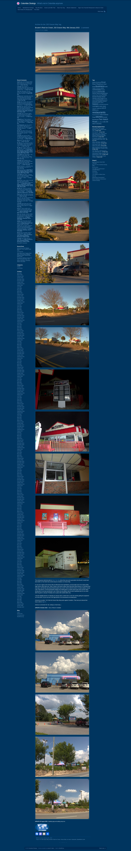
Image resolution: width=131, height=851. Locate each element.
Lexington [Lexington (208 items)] (95, 106)
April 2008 (19, 601)
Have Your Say (61, 7)
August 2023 (20, 321)
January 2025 (20, 295)
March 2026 (19, 274)
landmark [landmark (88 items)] (106, 104)
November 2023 (20, 317)
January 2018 (20, 423)
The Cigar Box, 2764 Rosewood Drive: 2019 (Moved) (99, 151)
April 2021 (19, 364)
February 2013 (20, 512)
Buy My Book (39, 7)
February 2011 (20, 549)
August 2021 (20, 358)
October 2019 (20, 391)
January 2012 (20, 532)
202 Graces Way (45, 839)
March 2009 (19, 584)
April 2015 (19, 473)
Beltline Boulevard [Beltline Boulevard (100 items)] (96, 82)
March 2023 (19, 329)
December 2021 (20, 352)
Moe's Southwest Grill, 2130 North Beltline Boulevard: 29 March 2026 (99, 148)
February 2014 (20, 494)
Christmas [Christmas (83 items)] (98, 88)
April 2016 (19, 455)
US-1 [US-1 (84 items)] (98, 122)
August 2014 (20, 485)
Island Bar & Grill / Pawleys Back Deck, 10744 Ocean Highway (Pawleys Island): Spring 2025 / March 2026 (24, 255)
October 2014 (20, 482)
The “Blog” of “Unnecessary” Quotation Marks (98, 169)
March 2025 (19, 292)
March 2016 (19, 456)
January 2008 (20, 605)
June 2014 (19, 488)
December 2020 (20, 370)
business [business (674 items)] (100, 86)
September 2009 (20, 575)
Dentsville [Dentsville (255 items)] (101, 92)
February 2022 (20, 349)
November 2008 (20, 590)
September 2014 (20, 484)
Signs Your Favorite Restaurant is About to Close (90, 7)
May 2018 (19, 417)
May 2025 (19, 289)
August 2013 (20, 503)
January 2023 (20, 332)
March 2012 (19, 529)
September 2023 (20, 320)
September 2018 (20, 411)
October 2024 (20, 300)
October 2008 (20, 591)
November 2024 (20, 298)
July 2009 (19, 578)
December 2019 (20, 388)
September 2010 (20, 557)
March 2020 (19, 383)
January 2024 (20, 314)
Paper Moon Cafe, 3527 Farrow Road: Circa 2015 (99, 145)
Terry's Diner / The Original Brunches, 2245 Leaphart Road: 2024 (24, 249)
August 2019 (20, 394)
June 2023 (19, 324)
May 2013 (19, 508)
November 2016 (20, 444)
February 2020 (20, 385)
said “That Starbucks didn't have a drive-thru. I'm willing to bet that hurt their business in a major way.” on (24, 83)
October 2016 (20, 446)
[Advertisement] (65, 18)
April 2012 (19, 528)
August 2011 (20, 540)
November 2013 (20, 499)
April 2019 (19, 400)
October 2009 (20, 573)
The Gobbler (95, 172)
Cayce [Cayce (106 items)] (94, 88)
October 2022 (20, 336)
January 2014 (20, 496)
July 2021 (19, 359)
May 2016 (19, 453)
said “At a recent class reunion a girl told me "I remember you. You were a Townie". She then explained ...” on (25, 127)
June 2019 (19, 397)
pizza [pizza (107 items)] (97, 110)
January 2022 (20, 350)
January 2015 (20, 478)
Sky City (94, 175)
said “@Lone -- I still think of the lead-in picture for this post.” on (25, 167)
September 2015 (20, 465)
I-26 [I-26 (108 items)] (100, 104)
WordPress (61, 848)
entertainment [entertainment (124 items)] (104, 93)
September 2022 (20, 338)
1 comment (85, 28)
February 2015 (20, 476)
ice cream (69, 839)
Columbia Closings (28, 3)
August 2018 (20, 412)
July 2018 (19, 414)
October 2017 (20, 427)
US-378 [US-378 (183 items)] (105, 122)
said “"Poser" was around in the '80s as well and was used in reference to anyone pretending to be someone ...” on (25, 103)
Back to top (101, 848)
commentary (20, 268)
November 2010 (20, 553)
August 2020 (20, 376)
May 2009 (19, 581)
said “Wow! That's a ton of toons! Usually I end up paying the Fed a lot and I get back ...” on (24, 132)
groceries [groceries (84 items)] (105, 100)
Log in (18, 612)
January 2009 (20, 587)
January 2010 (20, 569)
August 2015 (20, 467)
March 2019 (19, 402)
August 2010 (20, 558)
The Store (36, 9)
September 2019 (20, 393)
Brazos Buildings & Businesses (99, 178)
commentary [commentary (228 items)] (96, 90)
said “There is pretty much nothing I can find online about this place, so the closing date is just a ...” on (24, 210)
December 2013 (20, 497)
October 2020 (20, 373)
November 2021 (20, 353)
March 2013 (19, 511)
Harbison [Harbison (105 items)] (100, 101)
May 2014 (19, 490)
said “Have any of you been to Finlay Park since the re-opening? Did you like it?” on (24, 205)
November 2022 (20, 335)
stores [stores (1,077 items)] (99, 116)
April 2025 (19, 291)
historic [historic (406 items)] (95, 104)
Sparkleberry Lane (81, 839)
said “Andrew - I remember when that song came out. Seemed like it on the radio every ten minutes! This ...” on (25, 88)
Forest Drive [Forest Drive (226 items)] (101, 97)
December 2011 (20, 534)
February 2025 (20, 294)
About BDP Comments (22, 243)
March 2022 (19, 347)
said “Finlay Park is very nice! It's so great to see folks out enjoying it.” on (25, 195)
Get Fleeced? (20, 251)
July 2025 (19, 286)
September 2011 (20, 538)
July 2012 (19, 523)
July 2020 (19, 377)
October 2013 (20, 500)
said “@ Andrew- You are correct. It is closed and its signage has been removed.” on (24, 93)
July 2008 (19, 596)
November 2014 (20, 481)
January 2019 (20, 405)
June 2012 (19, 525)
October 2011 (20, 537)
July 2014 (19, 487)
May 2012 (19, 526)
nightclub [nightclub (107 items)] (99, 108)
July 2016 (19, 450)
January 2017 (20, 441)
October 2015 (20, 464)
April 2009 (19, 582)
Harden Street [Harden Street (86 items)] (100, 102)
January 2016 (20, 459)
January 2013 (20, 514)
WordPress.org (20, 616)
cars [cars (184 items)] (106, 86)
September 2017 (20, 429)
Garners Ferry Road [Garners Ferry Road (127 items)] (98, 98)
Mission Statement (71, 7)
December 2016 (20, 443)
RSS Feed (100, 11)
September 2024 (20, 302)
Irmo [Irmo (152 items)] (102, 104)
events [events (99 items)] (94, 95)
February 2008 (20, 604)
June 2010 (19, 561)
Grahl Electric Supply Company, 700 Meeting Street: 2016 (100, 154)
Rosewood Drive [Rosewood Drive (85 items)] (96, 114)
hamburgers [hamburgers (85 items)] (95, 101)
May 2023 (19, 326)
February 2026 (20, 276)
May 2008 (19, 599)
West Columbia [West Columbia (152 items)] (96, 123)
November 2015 (20, 462)
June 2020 (19, 379)
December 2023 (20, 315)
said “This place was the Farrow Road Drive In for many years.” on (25, 222)
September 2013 (20, 502)
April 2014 (19, 491)
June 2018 (19, 415)
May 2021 (19, 362)
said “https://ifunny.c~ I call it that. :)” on (25, 240)
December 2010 (20, 552)
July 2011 (19, 541)
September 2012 (20, 520)
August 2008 (20, 594)
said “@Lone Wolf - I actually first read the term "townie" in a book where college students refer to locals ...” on (25, 137)
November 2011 (20, 535)
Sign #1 (44, 602)
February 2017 (20, 440)
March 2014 (19, 493)
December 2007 (20, 607)
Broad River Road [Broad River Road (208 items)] (99, 83)
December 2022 (20, 333)
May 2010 (19, 563)
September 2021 (20, 356)
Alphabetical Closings (28, 7)
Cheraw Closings (96, 180)
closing (18, 266)
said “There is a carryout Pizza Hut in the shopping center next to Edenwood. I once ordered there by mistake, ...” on (25, 190)
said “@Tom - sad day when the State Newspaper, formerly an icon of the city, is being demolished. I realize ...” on (25, 176)
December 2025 (20, 279)
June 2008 (19, 597)
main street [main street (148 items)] (102, 106)
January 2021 (20, 368)
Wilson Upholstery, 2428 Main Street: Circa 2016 (23, 261)
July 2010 (19, 560)
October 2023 (20, 318)
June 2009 (19, 579)
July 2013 (19, 505)
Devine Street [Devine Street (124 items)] (96, 93)
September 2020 (20, 374)
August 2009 (20, 576)
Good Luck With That (49, 7)
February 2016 (20, 458)
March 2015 (19, 475)
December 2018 (20, 406)
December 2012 (20, 516)
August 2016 (20, 449)
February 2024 (20, 312)
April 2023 (19, 327)
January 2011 (20, 550)
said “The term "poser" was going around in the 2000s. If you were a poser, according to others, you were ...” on (24, 115)
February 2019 (20, 403)
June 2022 (19, 342)
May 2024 (19, 308)
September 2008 (20, 593)
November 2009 (20, 572)
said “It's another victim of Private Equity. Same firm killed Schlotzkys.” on (24, 234)
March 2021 (19, 365)
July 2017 (19, 432)
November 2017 (20, 426)
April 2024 (19, 309)
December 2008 (20, 588)
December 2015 (20, 461)
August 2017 (20, 431)
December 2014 (20, 479)
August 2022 (20, 339)
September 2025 (20, 283)
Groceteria (94, 171)
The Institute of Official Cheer (98, 174)
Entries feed (19, 613)
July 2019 (19, 396)
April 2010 (19, 564)
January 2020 (20, 387)
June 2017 (19, 434)
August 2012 (20, 522)
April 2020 (19, 382)
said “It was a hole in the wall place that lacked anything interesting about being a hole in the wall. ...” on (25, 183)
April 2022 (19, 346)
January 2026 (20, 277)
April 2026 (19, 273)
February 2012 (20, 531)
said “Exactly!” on (25, 171)
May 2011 (19, 544)
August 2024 (20, 303)
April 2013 (19, 509)
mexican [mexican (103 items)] (94, 108)
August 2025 (20, 285)
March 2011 (19, 547)
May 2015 (19, 472)
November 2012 (20, 517)
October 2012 (20, 519)
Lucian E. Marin (50, 848)
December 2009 (20, 570)
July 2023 (19, 323)
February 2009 (20, 585)
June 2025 (19, 288)
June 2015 (19, 470)
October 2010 (20, 555)
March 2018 (19, 420)
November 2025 (20, 280)
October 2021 (20, 355)
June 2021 (19, 361)
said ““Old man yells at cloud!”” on (23, 141)
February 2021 (20, 367)
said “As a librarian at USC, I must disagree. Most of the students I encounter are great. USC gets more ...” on (25, 144)
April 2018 (19, 418)
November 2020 (20, 371)
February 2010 (20, 567)
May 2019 (19, 399)
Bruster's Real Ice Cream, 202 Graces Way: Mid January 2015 (57, 28)
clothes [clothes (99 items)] (102, 88)
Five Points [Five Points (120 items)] (99, 95)
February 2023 (20, 330)
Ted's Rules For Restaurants (25, 9)
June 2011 (19, 543)
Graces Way (63, 839)
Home (19, 7)
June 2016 (19, 452)
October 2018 (20, 409)
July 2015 (19, 468)
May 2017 (19, 435)
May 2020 (19, 380)
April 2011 (19, 546)
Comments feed (20, 615)
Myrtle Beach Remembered (98, 177)
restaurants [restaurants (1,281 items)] (99, 112)
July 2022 (19, 341)
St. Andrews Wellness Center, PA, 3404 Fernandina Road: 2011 (24, 258)
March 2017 (19, 438)
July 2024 (19, 305)
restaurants (73, 839)
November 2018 (20, 408)
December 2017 (20, 424)
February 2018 (20, 421)
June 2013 (19, 506)
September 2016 (20, 447)
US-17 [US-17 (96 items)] (101, 122)
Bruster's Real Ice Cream (54, 839)
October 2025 (20, 282)
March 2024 (19, 311)
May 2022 (19, 344)
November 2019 (20, 390)
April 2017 (19, 437)
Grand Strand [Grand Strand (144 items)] (99, 100)
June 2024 (19, 306)
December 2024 (20, 297)
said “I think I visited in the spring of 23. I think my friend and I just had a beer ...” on (25, 150)
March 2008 (19, 602)
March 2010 (19, 566)
